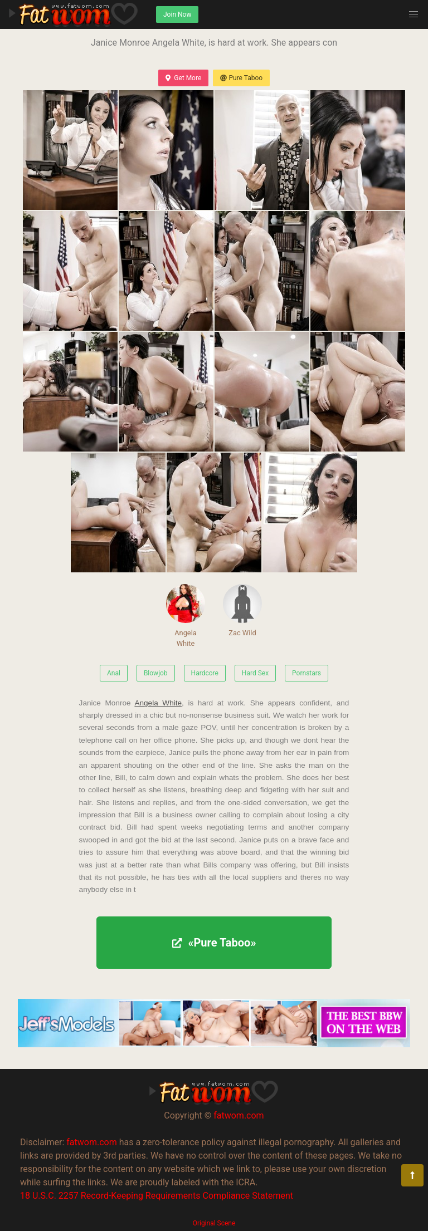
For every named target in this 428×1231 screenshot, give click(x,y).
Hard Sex (255, 673)
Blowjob (156, 673)
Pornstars (306, 673)
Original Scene (214, 1223)
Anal (113, 673)
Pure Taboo (241, 78)
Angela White (185, 616)
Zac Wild (242, 610)
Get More (183, 78)
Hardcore (204, 673)
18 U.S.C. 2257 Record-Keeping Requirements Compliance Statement (156, 1195)
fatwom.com (238, 1115)
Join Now (177, 14)
